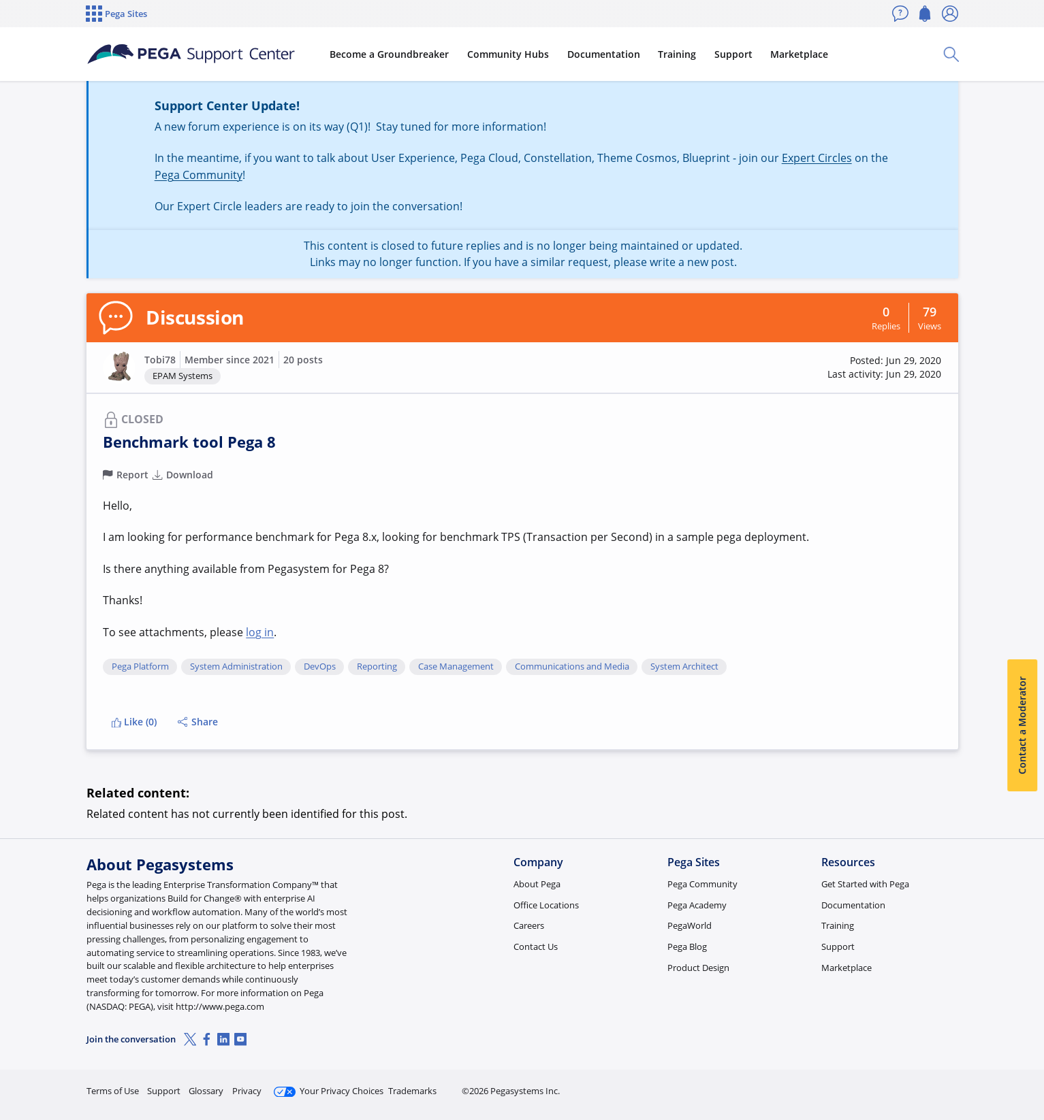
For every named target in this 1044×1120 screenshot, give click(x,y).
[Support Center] (191, 54)
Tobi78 (160, 359)
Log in (926, 1084)
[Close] (1025, 1066)
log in (260, 632)
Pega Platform (140, 667)
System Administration (236, 667)
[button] (119, 367)
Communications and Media (572, 667)
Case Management (456, 667)
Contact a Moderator (1021, 725)
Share (198, 721)
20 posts (303, 359)
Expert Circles (817, 157)
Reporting (377, 667)
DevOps (320, 667)
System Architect (684, 667)
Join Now (852, 1084)
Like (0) (134, 721)
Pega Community (198, 174)
